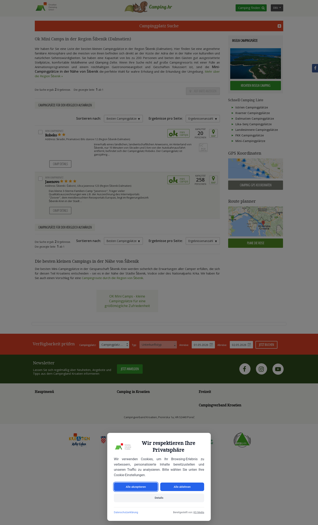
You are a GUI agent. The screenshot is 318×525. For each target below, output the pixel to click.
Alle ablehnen (182, 486)
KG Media (198, 512)
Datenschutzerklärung (126, 512)
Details (158, 497)
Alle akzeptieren (135, 486)
